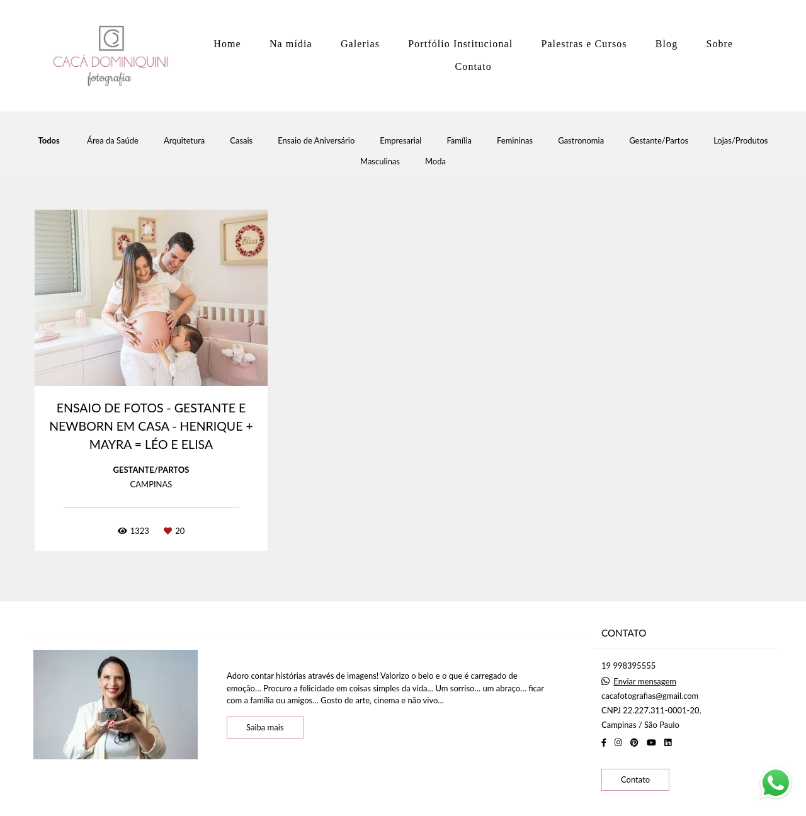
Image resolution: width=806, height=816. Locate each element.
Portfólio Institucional (460, 43)
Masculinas (380, 161)
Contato (473, 66)
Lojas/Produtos (740, 141)
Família (459, 141)
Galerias (360, 43)
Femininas (515, 141)
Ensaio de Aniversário (316, 141)
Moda (435, 161)
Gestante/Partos (658, 141)
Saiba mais (265, 727)
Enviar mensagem (644, 681)
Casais (241, 141)
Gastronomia (581, 141)
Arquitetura (184, 141)
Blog (667, 43)
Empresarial (400, 141)
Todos (49, 141)
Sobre (719, 43)
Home (227, 43)
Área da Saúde (113, 141)
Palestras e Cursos (584, 43)
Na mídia (291, 43)
